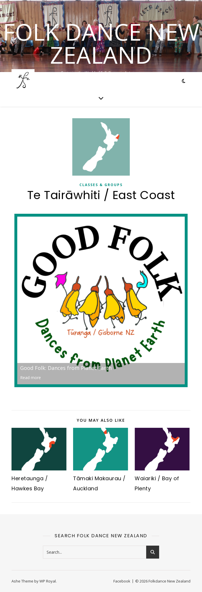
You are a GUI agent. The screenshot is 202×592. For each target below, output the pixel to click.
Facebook (121, 581)
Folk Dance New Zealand (101, 43)
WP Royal (47, 581)
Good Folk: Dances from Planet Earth (66, 367)
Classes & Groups (101, 184)
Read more (30, 377)
